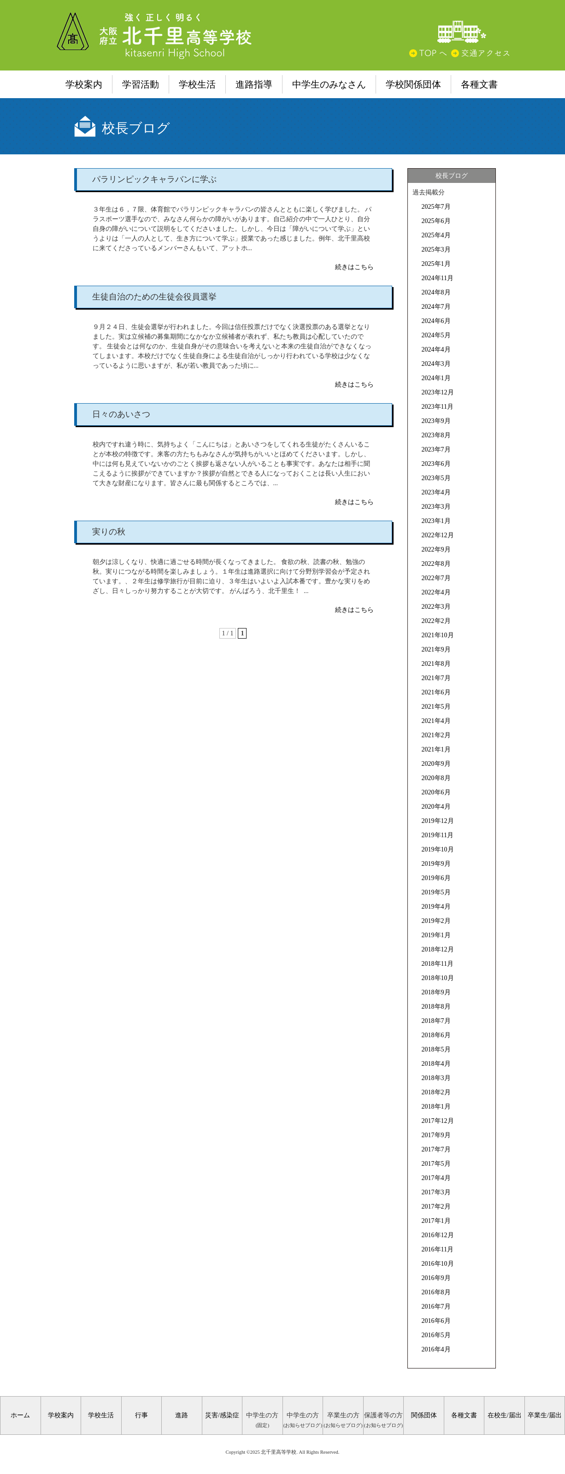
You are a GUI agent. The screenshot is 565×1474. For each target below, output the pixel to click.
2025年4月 (436, 235)
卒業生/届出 (545, 1415)
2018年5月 (436, 1049)
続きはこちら (354, 267)
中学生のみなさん (329, 84)
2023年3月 (436, 506)
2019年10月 (438, 849)
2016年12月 (438, 1235)
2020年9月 (436, 763)
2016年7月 (436, 1306)
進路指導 (253, 84)
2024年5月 (436, 335)
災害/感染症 (222, 1415)
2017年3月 (436, 1192)
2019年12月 (438, 820)
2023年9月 (436, 420)
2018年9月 (436, 992)
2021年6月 (436, 692)
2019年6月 (436, 878)
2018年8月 (436, 1006)
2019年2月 (436, 920)
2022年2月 (436, 620)
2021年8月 (436, 663)
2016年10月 (438, 1263)
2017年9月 (436, 1135)
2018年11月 (437, 963)
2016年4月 (436, 1349)
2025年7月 (436, 206)
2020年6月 (436, 792)
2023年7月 (436, 449)
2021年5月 (436, 706)
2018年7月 (436, 1020)
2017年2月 (436, 1206)
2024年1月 (436, 378)
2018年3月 (436, 1078)
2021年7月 (436, 678)
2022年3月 (436, 606)
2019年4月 (436, 906)
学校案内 (83, 84)
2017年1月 (436, 1220)
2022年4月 (436, 592)
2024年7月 (436, 306)
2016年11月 (437, 1249)
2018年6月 (436, 1035)
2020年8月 (436, 778)
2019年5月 (436, 892)
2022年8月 (436, 563)
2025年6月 (436, 220)
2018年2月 (436, 1092)
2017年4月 (436, 1178)
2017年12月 (438, 1120)
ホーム (20, 1415)
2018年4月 (436, 1063)
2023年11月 (437, 406)
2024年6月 (436, 320)
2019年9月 (436, 863)
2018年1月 (436, 1106)
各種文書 (479, 84)
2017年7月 (436, 1149)
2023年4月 (436, 492)
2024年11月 (437, 278)
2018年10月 (438, 978)
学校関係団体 (413, 84)
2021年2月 (436, 735)
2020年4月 (436, 806)
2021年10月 (438, 635)
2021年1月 (436, 749)
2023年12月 (438, 392)
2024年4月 (436, 349)
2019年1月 (436, 935)
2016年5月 (436, 1335)
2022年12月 (438, 535)
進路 (181, 1415)
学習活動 (140, 84)
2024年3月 (436, 363)
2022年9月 (436, 549)
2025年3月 (436, 249)
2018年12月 (438, 949)
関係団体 (424, 1415)
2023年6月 (436, 463)
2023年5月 (436, 478)
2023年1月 (436, 520)
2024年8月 (436, 292)
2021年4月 (436, 720)
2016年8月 (436, 1292)
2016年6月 (436, 1320)
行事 (141, 1415)
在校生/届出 (505, 1415)
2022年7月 (436, 578)
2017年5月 (436, 1163)
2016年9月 (436, 1277)
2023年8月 (436, 435)
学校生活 (197, 84)
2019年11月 (437, 835)
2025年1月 (436, 263)
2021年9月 (436, 649)
